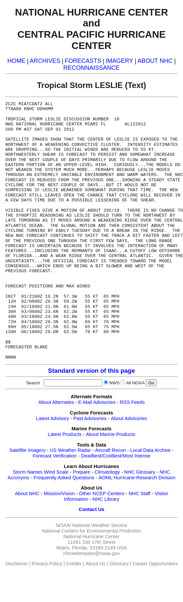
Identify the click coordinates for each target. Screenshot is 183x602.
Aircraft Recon (110, 450)
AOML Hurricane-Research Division (136, 477)
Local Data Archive (150, 450)
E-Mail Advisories (96, 402)
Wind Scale (56, 472)
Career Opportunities (155, 563)
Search (34, 382)
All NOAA (135, 382)
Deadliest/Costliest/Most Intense (115, 455)
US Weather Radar (70, 450)
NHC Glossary (139, 472)
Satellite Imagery (27, 450)
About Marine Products (110, 434)
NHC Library (105, 499)
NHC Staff (140, 493)
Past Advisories (89, 418)
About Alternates (56, 402)
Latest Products (65, 434)
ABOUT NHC (155, 61)
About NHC (27, 493)
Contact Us (91, 509)
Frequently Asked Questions (63, 477)
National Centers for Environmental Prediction (91, 531)
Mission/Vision (59, 493)
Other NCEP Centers (101, 493)
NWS (114, 382)
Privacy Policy (47, 563)
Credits (74, 563)
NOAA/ (63, 525)
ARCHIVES (45, 61)
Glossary (119, 563)
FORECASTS (83, 61)
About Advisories (129, 418)
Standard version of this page (91, 370)
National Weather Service (99, 525)
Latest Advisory (52, 418)
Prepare (81, 472)
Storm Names (28, 472)
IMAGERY (119, 61)
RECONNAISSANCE (91, 67)
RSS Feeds (132, 402)
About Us (95, 563)
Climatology (107, 472)
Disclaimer (16, 563)
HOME (16, 61)
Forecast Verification (54, 455)
